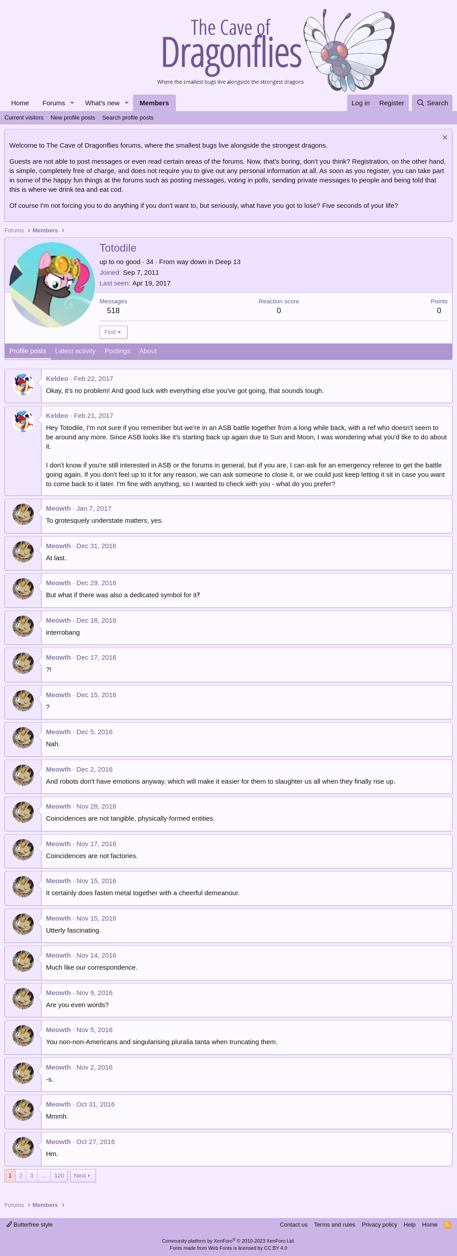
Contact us (293, 1224)
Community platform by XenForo (228, 1241)
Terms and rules (334, 1224)
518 (113, 310)
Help (410, 1224)
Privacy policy (379, 1224)
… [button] (44, 1175)
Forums (53, 103)
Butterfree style (29, 1224)
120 (59, 1175)
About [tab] (148, 351)
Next (80, 1175)
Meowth (58, 508)
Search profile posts (128, 117)
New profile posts (72, 117)
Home (20, 103)
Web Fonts (220, 1248)
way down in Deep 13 (209, 261)
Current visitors (23, 117)
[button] (72, 103)
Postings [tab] (117, 351)
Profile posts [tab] (27, 351)
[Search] (432, 103)
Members (154, 103)
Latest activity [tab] (75, 351)
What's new (102, 103)
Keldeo (57, 378)
